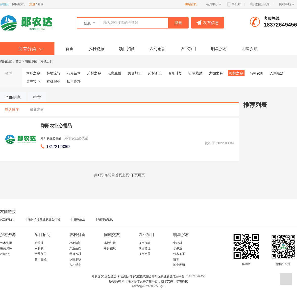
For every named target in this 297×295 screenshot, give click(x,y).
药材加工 (155, 73)
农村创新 (158, 49)
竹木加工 (179, 254)
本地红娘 (110, 243)
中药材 (177, 243)
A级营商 (74, 243)
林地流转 (53, 73)
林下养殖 (41, 259)
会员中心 (213, 4)
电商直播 (114, 73)
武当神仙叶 (7, 219)
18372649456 (196, 276)
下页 (134, 175)
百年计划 (175, 73)
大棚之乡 (216, 73)
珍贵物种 (74, 82)
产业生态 (75, 248)
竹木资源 (6, 243)
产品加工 (41, 254)
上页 (125, 175)
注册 (32, 4)
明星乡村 (219, 49)
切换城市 (18, 4)
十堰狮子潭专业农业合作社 (42, 219)
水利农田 (41, 248)
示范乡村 (75, 254)
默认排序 (12, 110)
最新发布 (37, 110)
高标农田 (256, 73)
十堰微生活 (77, 219)
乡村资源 (96, 49)
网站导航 (286, 4)
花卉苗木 (74, 73)
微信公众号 (259, 4)
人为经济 (277, 73)
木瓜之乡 (33, 73)
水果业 (177, 248)
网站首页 (191, 4)
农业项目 (188, 49)
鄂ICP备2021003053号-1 (148, 286)
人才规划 (75, 264)
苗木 (176, 259)
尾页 (141, 175)
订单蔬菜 (195, 73)
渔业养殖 (179, 264)
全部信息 (13, 97)
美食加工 (135, 73)
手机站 (233, 4)
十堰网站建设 (104, 219)
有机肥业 (53, 82)
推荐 (37, 97)
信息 (87, 23)
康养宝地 (33, 82)
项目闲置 (144, 254)
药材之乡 (94, 73)
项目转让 (144, 248)
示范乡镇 (75, 259)
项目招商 (127, 49)
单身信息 (110, 248)
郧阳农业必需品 (56, 125)
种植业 (39, 243)
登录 (41, 4)
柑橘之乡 (46, 61)
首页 (70, 49)
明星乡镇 (250, 49)
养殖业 (4, 254)
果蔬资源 (6, 248)
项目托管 (144, 243)
